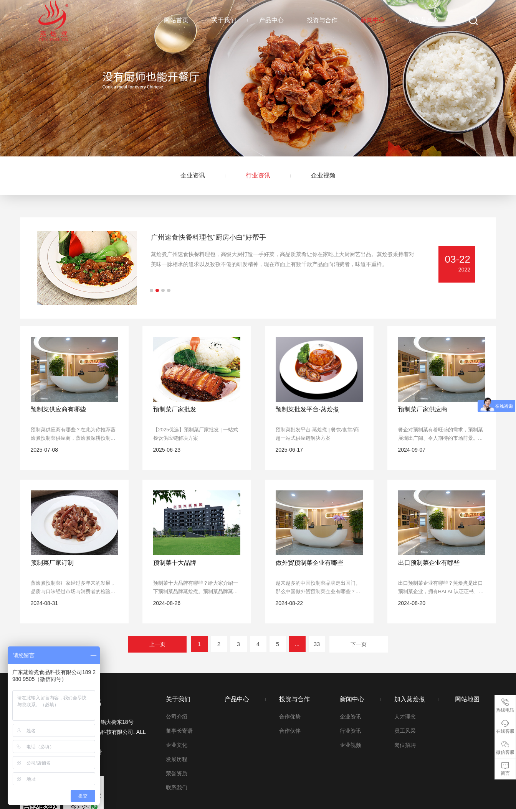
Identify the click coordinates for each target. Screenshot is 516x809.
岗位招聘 (405, 745)
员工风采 (405, 731)
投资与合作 (322, 20)
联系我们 (176, 787)
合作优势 (290, 717)
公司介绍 (176, 717)
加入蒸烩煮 (423, 20)
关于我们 (224, 20)
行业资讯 (258, 175)
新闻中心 (373, 20)
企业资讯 (192, 175)
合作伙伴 (290, 731)
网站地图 (467, 699)
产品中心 (271, 20)
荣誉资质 (176, 773)
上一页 (157, 644)
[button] (151, 290)
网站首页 (176, 20)
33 (317, 644)
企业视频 (323, 175)
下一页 (359, 644)
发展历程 (176, 759)
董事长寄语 (179, 731)
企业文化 (176, 745)
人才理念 (405, 717)
